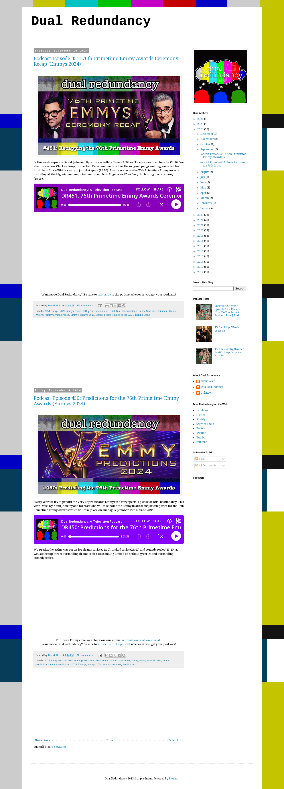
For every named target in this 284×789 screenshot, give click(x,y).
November (207, 139)
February (206, 203)
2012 (200, 272)
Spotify (200, 419)
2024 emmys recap (70, 311)
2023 (200, 214)
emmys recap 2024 (123, 314)
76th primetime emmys (95, 311)
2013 (200, 266)
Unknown (207, 392)
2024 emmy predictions (81, 660)
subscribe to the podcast (114, 644)
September (207, 149)
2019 (200, 235)
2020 (200, 230)
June (203, 182)
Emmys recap (103, 314)
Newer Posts (42, 740)
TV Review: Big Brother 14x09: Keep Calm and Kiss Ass (229, 352)
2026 (200, 119)
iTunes (200, 414)
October (205, 144)
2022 (200, 220)
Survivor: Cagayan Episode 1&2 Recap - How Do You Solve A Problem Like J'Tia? (227, 310)
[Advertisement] (108, 356)
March (204, 198)
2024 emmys (52, 311)
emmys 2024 (87, 314)
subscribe (104, 294)
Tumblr (201, 437)
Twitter (201, 432)
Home (109, 740)
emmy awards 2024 (150, 660)
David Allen (208, 381)
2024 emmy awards (56, 660)
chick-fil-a (115, 311)
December (207, 133)
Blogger (174, 778)
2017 (200, 246)
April (203, 192)
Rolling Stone (142, 314)
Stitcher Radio (205, 424)
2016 (200, 251)
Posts (200, 458)
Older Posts (176, 740)
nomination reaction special (141, 640)
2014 (200, 261)
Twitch (200, 428)
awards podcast (120, 660)
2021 (200, 225)
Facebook (202, 410)
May (203, 187)
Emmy (134, 660)
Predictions (129, 664)
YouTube (201, 442)
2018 (200, 240)
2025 (200, 124)
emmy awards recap (57, 314)
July (203, 177)
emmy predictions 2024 (63, 664)
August (204, 172)
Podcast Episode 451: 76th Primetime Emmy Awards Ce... (223, 156)
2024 (200, 129)
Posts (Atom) (58, 746)
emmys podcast (112, 664)
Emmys (75, 314)
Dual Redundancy (91, 21)
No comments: (85, 305)
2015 (200, 256)
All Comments (205, 465)
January (205, 208)
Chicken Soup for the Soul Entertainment (145, 311)
